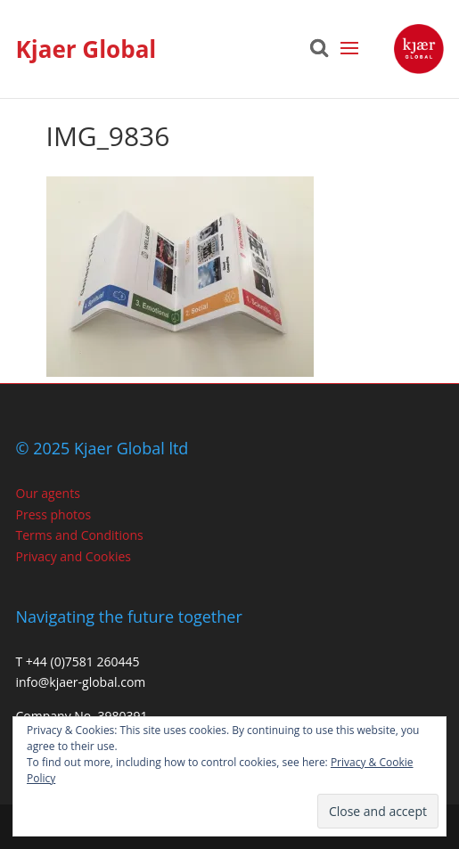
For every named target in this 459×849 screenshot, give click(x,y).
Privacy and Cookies (73, 556)
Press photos (54, 514)
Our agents (48, 493)
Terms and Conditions (79, 535)
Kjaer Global (86, 49)
